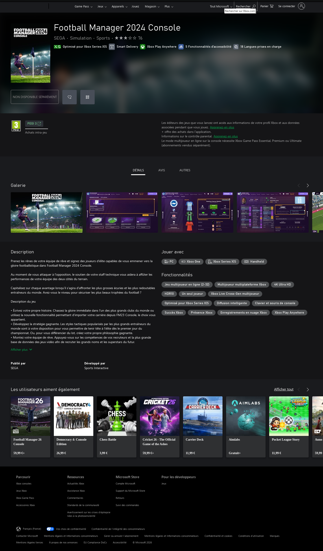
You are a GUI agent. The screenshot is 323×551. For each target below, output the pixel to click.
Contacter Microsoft (27, 535)
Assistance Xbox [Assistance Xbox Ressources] (76, 490)
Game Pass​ (82, 6)
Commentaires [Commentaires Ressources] (75, 497)
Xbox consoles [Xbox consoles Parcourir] (23, 483)
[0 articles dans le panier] (266, 5)
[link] (30, 426)
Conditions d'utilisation (251, 535)
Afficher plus (21, 349)
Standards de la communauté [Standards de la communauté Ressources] (83, 505)
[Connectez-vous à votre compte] (291, 6)
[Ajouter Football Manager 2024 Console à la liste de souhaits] (69, 97)
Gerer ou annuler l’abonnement (121, 535)
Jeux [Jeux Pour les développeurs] (164, 483)
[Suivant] (307, 185)
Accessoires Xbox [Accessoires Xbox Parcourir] (25, 505)
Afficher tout (283, 389)
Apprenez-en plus (222, 127)
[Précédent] (298, 185)
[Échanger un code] (87, 97)
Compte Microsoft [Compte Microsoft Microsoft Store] (125, 483)
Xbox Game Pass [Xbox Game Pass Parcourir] (25, 497)
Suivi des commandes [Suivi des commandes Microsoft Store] (127, 505)
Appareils (118, 6)
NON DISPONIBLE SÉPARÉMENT (35, 97)
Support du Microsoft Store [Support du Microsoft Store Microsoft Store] (130, 490)
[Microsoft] (31, 6)
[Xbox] (61, 6)
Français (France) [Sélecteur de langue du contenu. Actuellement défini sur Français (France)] (32, 528)
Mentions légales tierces (29, 542)
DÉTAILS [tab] (138, 170)
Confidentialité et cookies (218, 535)
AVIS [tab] (161, 170)
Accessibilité (120, 542)
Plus (167, 6)
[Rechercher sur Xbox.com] (246, 6)
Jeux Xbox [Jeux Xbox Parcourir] (21, 490)
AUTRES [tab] (184, 170)
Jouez (135, 6)
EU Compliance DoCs (95, 542)
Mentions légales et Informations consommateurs (71, 535)
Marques (274, 535)
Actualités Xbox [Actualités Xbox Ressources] (75, 483)
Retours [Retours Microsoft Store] (120, 497)
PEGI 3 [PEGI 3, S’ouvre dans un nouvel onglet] (34, 123)
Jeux (100, 6)
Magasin (150, 6)
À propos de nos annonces (63, 542)
